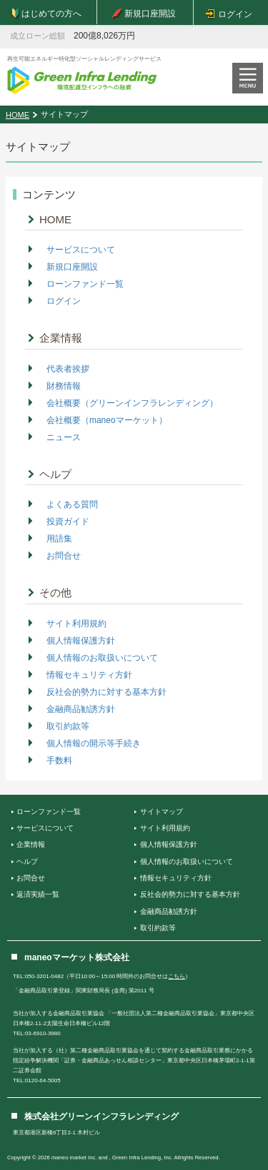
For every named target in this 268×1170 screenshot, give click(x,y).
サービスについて (80, 250)
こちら (176, 976)
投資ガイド (67, 521)
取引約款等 (67, 726)
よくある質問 (72, 504)
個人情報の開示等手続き (93, 743)
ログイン (63, 301)
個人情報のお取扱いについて (102, 658)
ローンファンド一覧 (85, 284)
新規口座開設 (72, 267)
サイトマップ (161, 811)
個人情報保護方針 (80, 641)
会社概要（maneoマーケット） (106, 420)
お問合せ (63, 556)
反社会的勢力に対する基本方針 (106, 692)
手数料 (59, 760)
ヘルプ (55, 474)
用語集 (59, 539)
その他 (55, 592)
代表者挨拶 (67, 369)
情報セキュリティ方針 (89, 675)
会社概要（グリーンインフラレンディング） (132, 403)
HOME (17, 115)
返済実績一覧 (37, 894)
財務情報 (63, 386)
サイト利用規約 (76, 624)
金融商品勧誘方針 (80, 709)
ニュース (63, 437)
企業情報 (60, 338)
